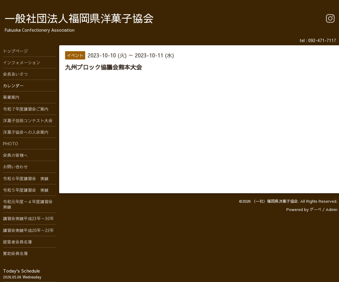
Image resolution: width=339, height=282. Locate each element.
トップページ (15, 51)
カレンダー (13, 85)
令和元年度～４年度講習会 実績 (29, 204)
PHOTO (10, 143)
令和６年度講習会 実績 (26, 178)
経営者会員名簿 (17, 242)
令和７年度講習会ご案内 (26, 109)
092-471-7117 (322, 40)
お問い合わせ (15, 167)
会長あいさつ (15, 74)
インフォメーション (21, 62)
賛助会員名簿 (15, 253)
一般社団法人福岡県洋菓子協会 (79, 18)
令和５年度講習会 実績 (26, 190)
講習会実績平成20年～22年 (28, 230)
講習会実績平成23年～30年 (28, 218)
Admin (332, 209)
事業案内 (11, 97)
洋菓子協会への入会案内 (26, 132)
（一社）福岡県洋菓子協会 (275, 201)
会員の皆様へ (15, 155)
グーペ (315, 209)
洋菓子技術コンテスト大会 (28, 120)
